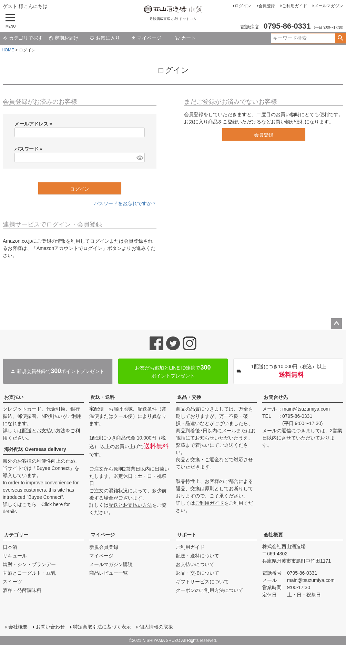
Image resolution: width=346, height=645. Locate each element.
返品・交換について (197, 573)
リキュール (15, 555)
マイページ (146, 38)
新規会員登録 (103, 547)
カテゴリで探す (23, 38)
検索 (340, 38)
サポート (186, 534)
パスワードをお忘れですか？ (125, 203)
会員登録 (266, 5)
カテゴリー (16, 534)
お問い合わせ (50, 626)
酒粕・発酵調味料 (22, 590)
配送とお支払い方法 (43, 430)
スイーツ (12, 581)
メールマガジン (328, 5)
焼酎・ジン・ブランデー (29, 564)
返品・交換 (189, 397)
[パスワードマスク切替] (139, 157)
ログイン (243, 5)
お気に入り (105, 38)
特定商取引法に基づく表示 (102, 626)
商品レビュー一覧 (108, 573)
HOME (8, 50)
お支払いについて (195, 564)
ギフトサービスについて (202, 581)
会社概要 (273, 534)
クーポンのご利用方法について (209, 590)
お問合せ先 (276, 397)
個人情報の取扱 (156, 626)
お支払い (13, 397)
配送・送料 (103, 397)
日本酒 (10, 547)
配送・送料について (197, 555)
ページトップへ (336, 323)
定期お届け (63, 38)
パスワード (29, 149)
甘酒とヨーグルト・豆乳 (29, 573)
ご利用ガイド (294, 5)
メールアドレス (34, 124)
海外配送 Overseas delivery (35, 449)
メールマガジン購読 (111, 564)
